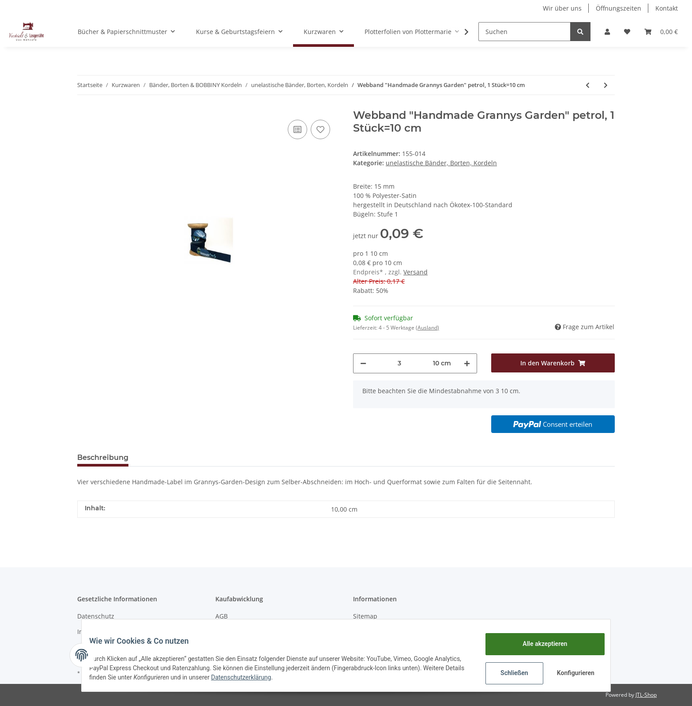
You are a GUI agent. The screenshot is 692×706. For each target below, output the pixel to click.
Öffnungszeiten (618, 8)
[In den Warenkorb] (553, 362)
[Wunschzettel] (627, 31)
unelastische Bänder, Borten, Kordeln (441, 163)
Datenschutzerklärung (290, 677)
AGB (221, 616)
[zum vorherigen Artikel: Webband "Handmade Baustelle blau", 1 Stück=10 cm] (588, 85)
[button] (607, 31)
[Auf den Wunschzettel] (320, 129)
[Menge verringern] (363, 363)
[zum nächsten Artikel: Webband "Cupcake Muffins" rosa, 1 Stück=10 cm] (606, 85)
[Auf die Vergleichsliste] (297, 129)
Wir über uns (562, 8)
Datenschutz (95, 616)
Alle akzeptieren (538, 643)
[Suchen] (524, 31)
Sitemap (365, 616)
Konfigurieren (570, 672)
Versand (415, 272)
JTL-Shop (646, 694)
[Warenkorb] (661, 31)
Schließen (508, 672)
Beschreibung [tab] (102, 457)
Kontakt (666, 8)
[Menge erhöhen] (467, 363)
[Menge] (399, 363)
